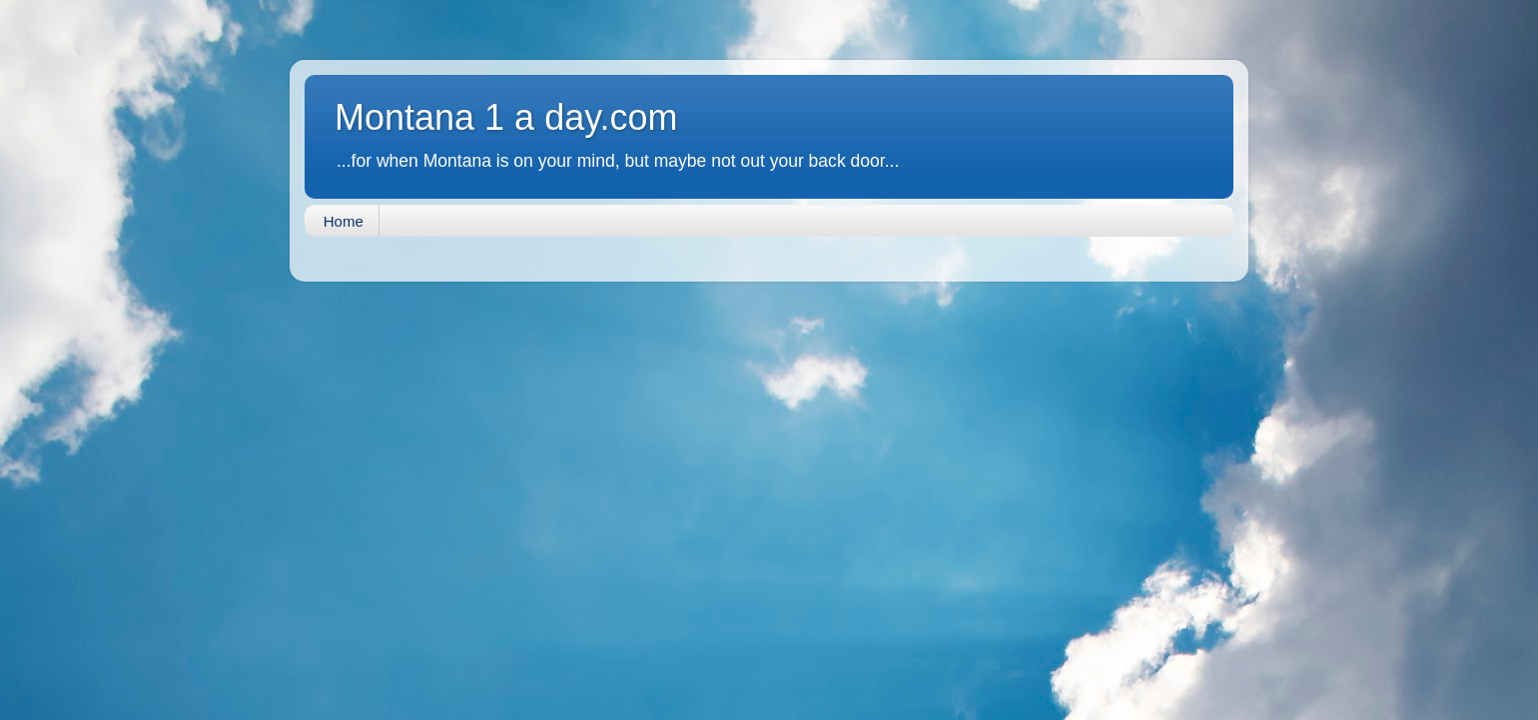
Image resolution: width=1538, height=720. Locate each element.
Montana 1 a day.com (506, 117)
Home (344, 221)
